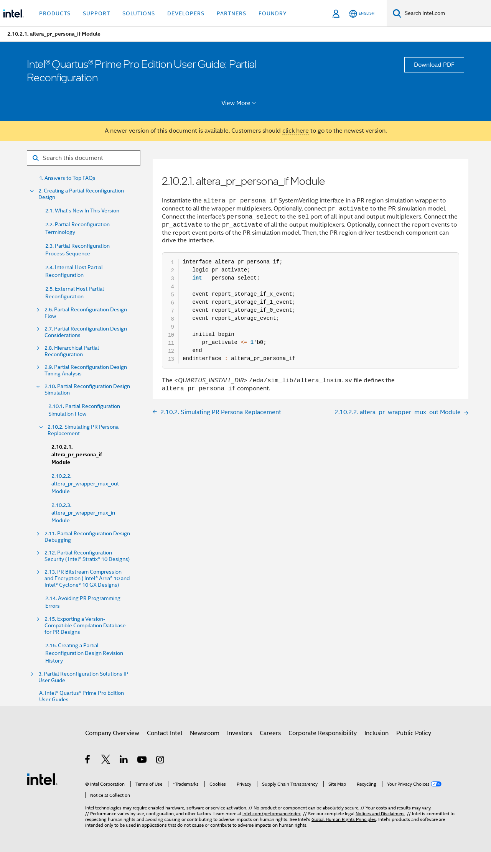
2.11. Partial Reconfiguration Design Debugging (87, 536)
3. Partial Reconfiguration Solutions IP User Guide (83, 677)
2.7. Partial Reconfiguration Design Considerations (85, 332)
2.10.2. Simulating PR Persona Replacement (83, 430)
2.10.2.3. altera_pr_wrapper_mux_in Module (83, 513)
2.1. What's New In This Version (82, 210)
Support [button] (96, 13)
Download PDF (434, 65)
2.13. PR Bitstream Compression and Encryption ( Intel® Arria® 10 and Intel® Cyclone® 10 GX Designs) (87, 578)
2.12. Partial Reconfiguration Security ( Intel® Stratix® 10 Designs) (87, 556)
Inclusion (376, 733)
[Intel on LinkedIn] (124, 761)
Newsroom (204, 733)
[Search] (397, 13)
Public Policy (413, 733)
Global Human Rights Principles (343, 819)
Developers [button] (185, 13)
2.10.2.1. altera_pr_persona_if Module (76, 454)
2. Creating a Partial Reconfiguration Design (81, 194)
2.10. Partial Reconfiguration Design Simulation (87, 389)
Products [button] (55, 13)
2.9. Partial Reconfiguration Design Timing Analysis (85, 370)
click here (295, 131)
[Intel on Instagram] (160, 761)
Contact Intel (164, 733)
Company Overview (112, 733)
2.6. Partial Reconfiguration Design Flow (85, 312)
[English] (361, 13)
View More (240, 103)
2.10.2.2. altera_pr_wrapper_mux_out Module (85, 483)
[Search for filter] (83, 158)
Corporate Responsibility (322, 733)
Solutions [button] (138, 13)
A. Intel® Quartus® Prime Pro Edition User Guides (81, 696)
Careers (270, 733)
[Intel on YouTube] (142, 761)
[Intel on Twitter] (106, 761)
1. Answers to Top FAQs (67, 178)
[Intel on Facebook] (88, 761)
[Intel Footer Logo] (42, 779)
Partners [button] (231, 13)
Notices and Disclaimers (380, 813)
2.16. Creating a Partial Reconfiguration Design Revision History (84, 653)
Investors (239, 733)
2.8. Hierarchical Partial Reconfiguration (71, 351)
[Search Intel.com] (446, 13)
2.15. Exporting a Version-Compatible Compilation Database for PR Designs (85, 625)
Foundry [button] (273, 13)
